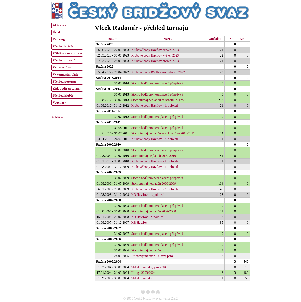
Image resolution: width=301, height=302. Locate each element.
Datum (112, 38)
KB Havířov (139, 222)
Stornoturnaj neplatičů (146, 250)
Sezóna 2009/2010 (108, 144)
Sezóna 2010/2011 (108, 122)
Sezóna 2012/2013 (108, 89)
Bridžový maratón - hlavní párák (153, 256)
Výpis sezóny (62, 67)
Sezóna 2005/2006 (108, 239)
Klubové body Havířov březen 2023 (155, 61)
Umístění (215, 38)
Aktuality (59, 25)
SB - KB (237, 38)
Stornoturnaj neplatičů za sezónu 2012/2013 (160, 100)
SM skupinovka (141, 278)
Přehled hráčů (63, 46)
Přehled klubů (63, 95)
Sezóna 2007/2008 (108, 200)
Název (168, 38)
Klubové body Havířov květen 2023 (155, 55)
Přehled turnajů (64, 60)
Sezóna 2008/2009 (108, 172)
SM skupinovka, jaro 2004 (149, 267)
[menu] (67, 63)
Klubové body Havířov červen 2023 (155, 50)
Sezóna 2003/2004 (108, 261)
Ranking (59, 39)
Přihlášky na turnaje (67, 53)
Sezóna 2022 (104, 66)
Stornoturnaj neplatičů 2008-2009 (153, 183)
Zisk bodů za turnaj (67, 88)
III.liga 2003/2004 (143, 272)
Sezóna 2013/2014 (108, 77)
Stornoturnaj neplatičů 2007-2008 (153, 211)
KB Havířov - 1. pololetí (147, 194)
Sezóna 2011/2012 (108, 111)
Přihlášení (58, 117)
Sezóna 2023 (104, 44)
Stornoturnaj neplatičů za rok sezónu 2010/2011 (163, 133)
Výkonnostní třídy (66, 74)
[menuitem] (67, 25)
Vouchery (59, 102)
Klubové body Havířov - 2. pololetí (154, 139)
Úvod (56, 32)
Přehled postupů (64, 81)
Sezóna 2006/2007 (108, 228)
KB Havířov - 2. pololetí (147, 217)
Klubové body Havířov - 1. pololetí (154, 105)
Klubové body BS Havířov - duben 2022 (158, 72)
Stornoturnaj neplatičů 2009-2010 (153, 155)
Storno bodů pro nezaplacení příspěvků (157, 83)
